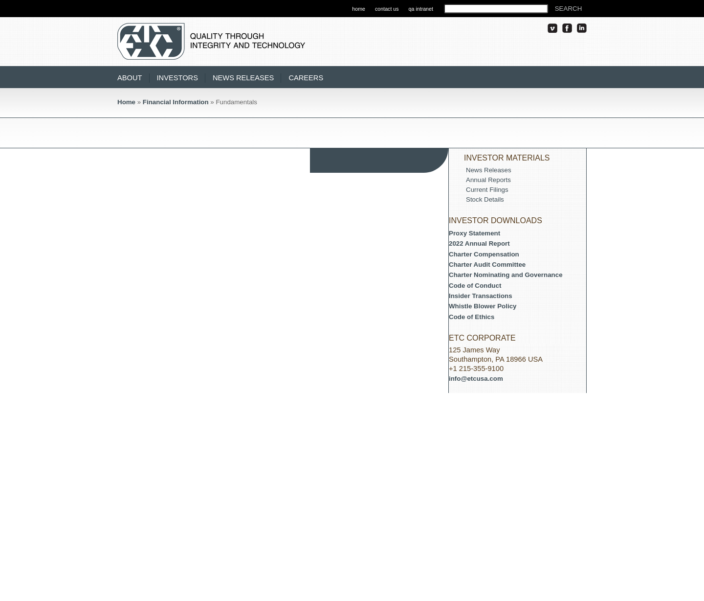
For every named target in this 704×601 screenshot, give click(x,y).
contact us (387, 9)
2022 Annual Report (479, 243)
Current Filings (487, 189)
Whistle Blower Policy (483, 306)
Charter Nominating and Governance (506, 274)
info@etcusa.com (476, 378)
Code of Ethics (471, 317)
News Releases (243, 78)
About (129, 78)
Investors (177, 78)
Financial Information (176, 102)
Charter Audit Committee (487, 264)
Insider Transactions (480, 296)
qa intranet (421, 9)
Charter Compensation (484, 254)
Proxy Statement (474, 233)
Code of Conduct (475, 285)
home (358, 9)
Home (126, 102)
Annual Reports (488, 180)
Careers (305, 78)
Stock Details (485, 199)
